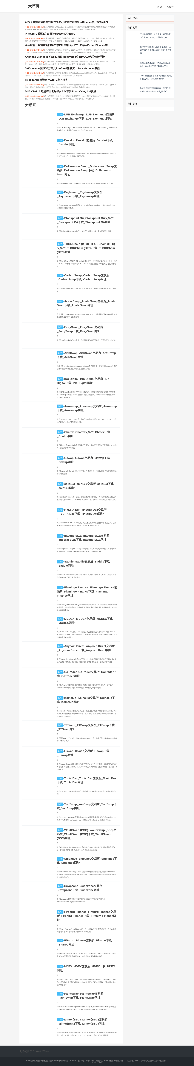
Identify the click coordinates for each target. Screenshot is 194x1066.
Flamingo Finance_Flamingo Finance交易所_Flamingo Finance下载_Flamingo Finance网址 (87, 591)
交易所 (60, 115)
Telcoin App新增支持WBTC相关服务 (46, 79)
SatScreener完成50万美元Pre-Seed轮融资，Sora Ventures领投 (62, 68)
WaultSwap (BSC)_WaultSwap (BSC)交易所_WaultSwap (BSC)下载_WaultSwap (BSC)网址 (86, 834)
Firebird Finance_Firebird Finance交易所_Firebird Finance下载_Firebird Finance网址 (86, 916)
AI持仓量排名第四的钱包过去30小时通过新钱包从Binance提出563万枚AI (67, 22)
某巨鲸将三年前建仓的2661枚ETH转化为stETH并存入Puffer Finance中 (66, 45)
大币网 (34, 6)
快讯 (170, 6)
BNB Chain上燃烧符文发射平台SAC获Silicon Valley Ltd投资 (60, 91)
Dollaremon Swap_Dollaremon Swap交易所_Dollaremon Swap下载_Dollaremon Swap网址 (87, 170)
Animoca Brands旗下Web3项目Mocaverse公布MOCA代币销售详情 (65, 56)
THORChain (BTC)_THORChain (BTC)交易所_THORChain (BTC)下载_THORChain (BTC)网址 (86, 248)
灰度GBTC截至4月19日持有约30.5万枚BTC (50, 33)
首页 (159, 6)
